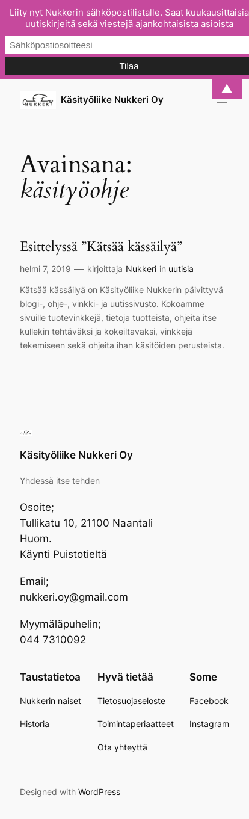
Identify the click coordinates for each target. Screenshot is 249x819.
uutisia (181, 269)
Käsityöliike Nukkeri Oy (112, 99)
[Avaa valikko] (222, 100)
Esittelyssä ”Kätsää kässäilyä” (101, 246)
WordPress (99, 792)
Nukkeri (141, 269)
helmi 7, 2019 (45, 269)
